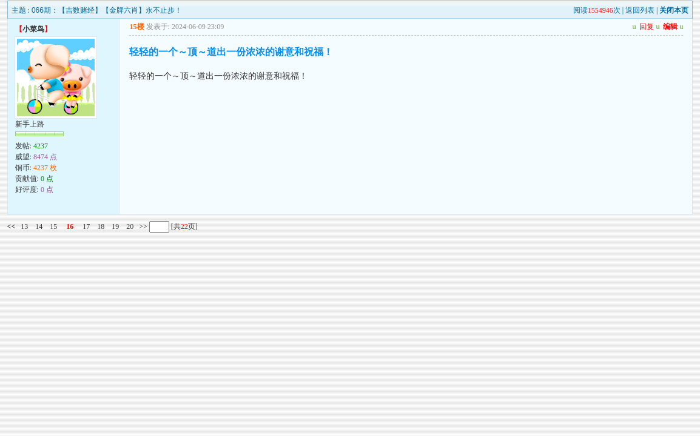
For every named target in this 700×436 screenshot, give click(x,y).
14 (38, 226)
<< (11, 226)
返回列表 (640, 10)
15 (53, 226)
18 (100, 226)
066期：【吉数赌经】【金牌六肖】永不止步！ (107, 10)
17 (86, 226)
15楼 (137, 26)
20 (129, 226)
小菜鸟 (33, 29)
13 (24, 226)
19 (115, 226)
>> (142, 226)
